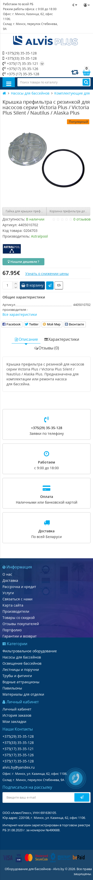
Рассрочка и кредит (19, 586)
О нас (7, 574)
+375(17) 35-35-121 (20, 63)
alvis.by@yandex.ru (18, 767)
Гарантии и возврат (19, 636)
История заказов (16, 715)
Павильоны (12, 688)
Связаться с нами (17, 599)
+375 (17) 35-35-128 (20, 74)
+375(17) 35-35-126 (20, 68)
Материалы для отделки (23, 694)
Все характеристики (19, 314)
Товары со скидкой (18, 617)
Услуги (8, 592)
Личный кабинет (16, 709)
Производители (15, 611)
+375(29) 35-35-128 (19, 53)
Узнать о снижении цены (47, 273)
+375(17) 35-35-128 (18, 761)
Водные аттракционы (20, 682)
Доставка (10, 580)
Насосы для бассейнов (21, 657)
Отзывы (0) (46, 348)
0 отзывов (82, 219)
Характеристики (61, 339)
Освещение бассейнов (21, 663)
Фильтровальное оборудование (29, 651)
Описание (26, 339)
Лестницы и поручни (20, 669)
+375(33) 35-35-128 (19, 58)
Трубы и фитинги (17, 675)
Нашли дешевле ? (23, 261)
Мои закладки (14, 721)
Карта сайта (12, 605)
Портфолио (12, 630)
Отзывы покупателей (20, 623)
